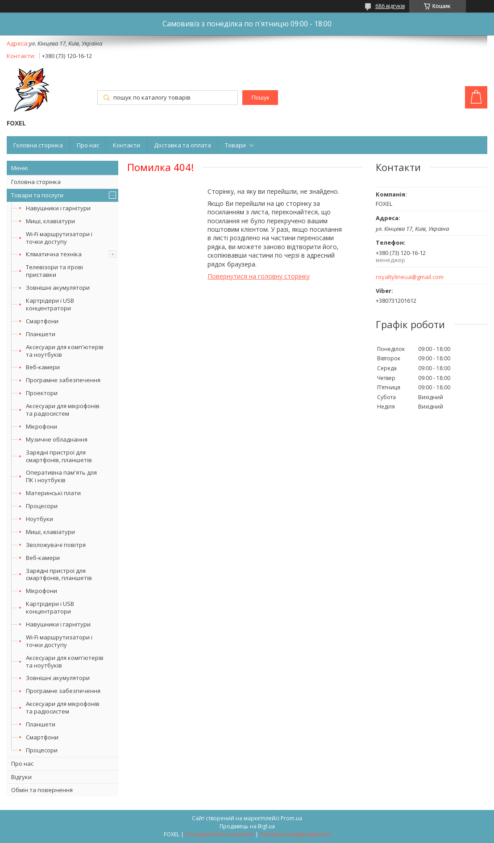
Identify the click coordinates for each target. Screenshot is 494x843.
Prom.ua (291, 818)
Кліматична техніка (54, 254)
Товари (235, 145)
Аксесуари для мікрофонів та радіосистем (63, 409)
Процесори (42, 506)
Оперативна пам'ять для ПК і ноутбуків (61, 476)
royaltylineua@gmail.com (410, 277)
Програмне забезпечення (63, 380)
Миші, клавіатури (50, 221)
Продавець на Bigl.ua (247, 826)
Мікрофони (41, 426)
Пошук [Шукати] (260, 97)
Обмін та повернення (42, 790)
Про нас (88, 145)
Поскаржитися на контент (219, 834)
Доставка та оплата (182, 145)
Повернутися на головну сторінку (259, 276)
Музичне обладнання (56, 439)
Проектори (42, 393)
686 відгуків (390, 6)
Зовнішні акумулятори (58, 288)
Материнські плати (53, 493)
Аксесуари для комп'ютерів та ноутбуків (65, 351)
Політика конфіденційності (295, 834)
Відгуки (21, 777)
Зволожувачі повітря (56, 545)
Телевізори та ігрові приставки (54, 271)
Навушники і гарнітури (58, 208)
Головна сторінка (38, 145)
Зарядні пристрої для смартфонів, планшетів (59, 456)
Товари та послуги (37, 195)
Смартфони (42, 321)
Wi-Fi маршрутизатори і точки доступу (59, 238)
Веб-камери (43, 367)
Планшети (40, 334)
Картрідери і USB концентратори (50, 304)
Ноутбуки (39, 519)
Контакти (126, 145)
